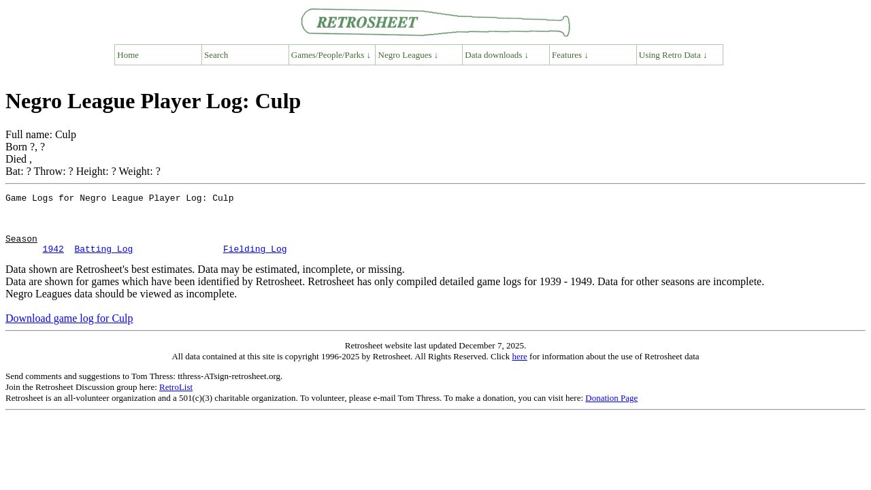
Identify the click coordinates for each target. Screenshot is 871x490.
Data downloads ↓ (497, 55)
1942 (53, 261)
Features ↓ (570, 55)
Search (216, 55)
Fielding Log (255, 261)
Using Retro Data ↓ (673, 55)
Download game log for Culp (69, 330)
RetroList (176, 399)
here (519, 368)
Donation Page (611, 410)
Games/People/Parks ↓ (331, 55)
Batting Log (103, 261)
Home (128, 55)
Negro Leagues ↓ (408, 55)
